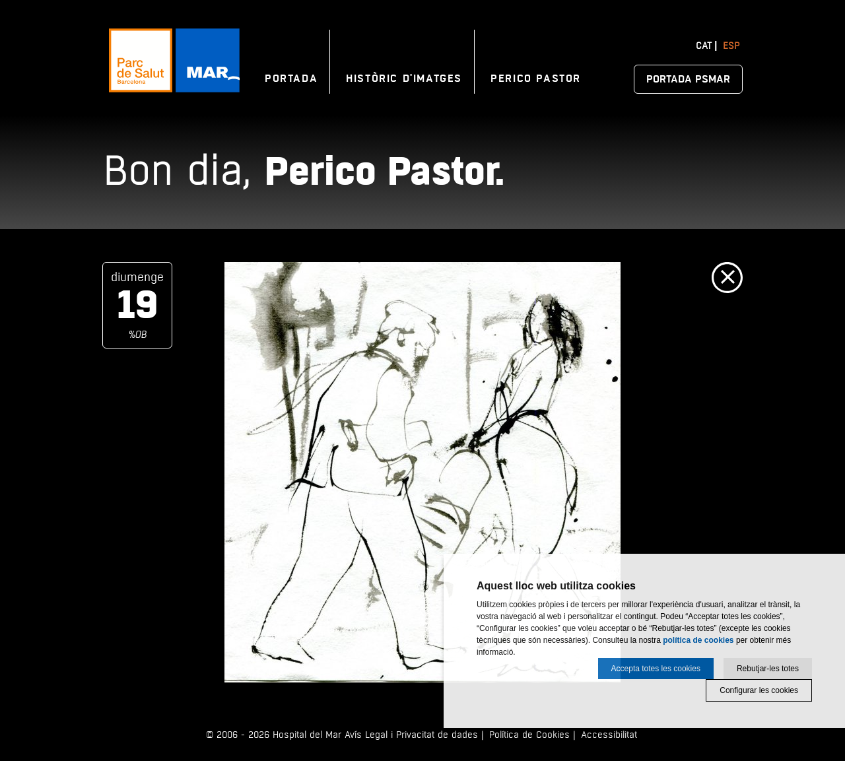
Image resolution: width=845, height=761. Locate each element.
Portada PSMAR (688, 79)
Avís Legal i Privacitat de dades (411, 735)
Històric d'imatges (404, 78)
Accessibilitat (609, 735)
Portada (291, 78)
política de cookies (698, 640)
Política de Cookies (529, 735)
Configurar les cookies (759, 690)
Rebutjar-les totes (768, 668)
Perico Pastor (535, 78)
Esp (731, 46)
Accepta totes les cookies (655, 668)
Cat (704, 46)
